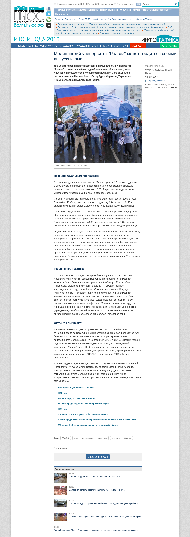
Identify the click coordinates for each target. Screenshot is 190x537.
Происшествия (82, 46)
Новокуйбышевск (109, 10)
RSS (81, 4)
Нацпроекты (61, 14)
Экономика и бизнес (50, 46)
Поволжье (60, 10)
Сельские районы (159, 10)
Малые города (140, 10)
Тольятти (81, 10)
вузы (76, 438)
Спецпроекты (138, 46)
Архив (90, 4)
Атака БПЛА (84, 19)
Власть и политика (28, 46)
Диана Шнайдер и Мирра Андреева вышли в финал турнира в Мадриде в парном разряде (96, 530)
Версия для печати (156, 81)
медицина (102, 438)
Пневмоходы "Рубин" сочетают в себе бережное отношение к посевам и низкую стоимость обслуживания (111, 27)
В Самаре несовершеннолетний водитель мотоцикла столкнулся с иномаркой (105, 517)
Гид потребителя (169, 46)
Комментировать (98, 456)
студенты (116, 438)
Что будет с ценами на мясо (121, 19)
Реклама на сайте (123, 4)
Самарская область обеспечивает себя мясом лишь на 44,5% (97, 490)
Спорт (95, 46)
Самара (71, 10)
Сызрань (93, 10)
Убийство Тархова (144, 19)
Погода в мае (71, 19)
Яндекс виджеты (104, 4)
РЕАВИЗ (66, 438)
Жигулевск (125, 10)
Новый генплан (99, 19)
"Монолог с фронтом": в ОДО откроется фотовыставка (94, 476)
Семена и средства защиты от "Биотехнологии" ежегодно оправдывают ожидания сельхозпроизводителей (111, 24)
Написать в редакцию (65, 4)
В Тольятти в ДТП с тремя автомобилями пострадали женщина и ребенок (103, 503)
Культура (104, 46)
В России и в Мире (120, 46)
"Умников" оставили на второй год (117, 33)
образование (88, 438)
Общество (68, 46)
